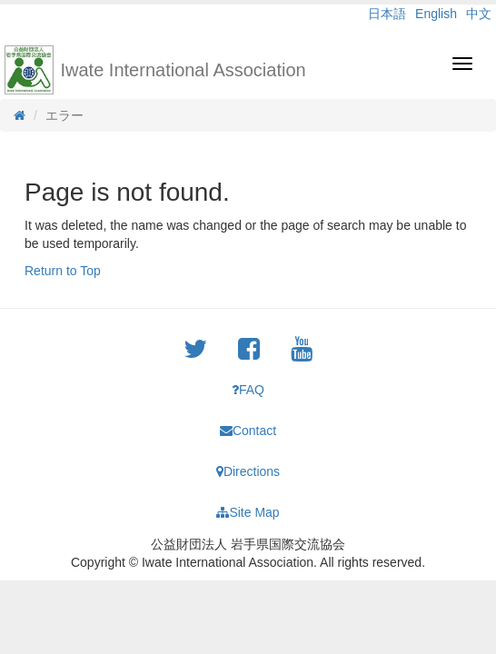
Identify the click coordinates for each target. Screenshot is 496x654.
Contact (248, 430)
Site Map (247, 512)
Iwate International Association (183, 70)
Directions (248, 471)
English (436, 13)
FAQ (248, 389)
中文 (478, 13)
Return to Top (63, 270)
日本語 (387, 13)
